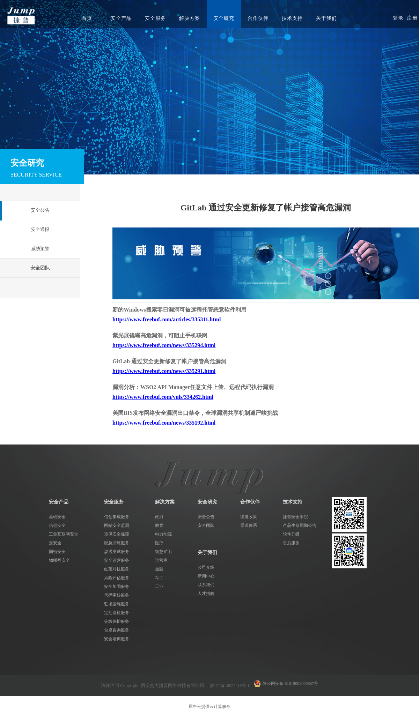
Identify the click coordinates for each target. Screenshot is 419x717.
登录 (398, 18)
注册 (412, 18)
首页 (87, 18)
